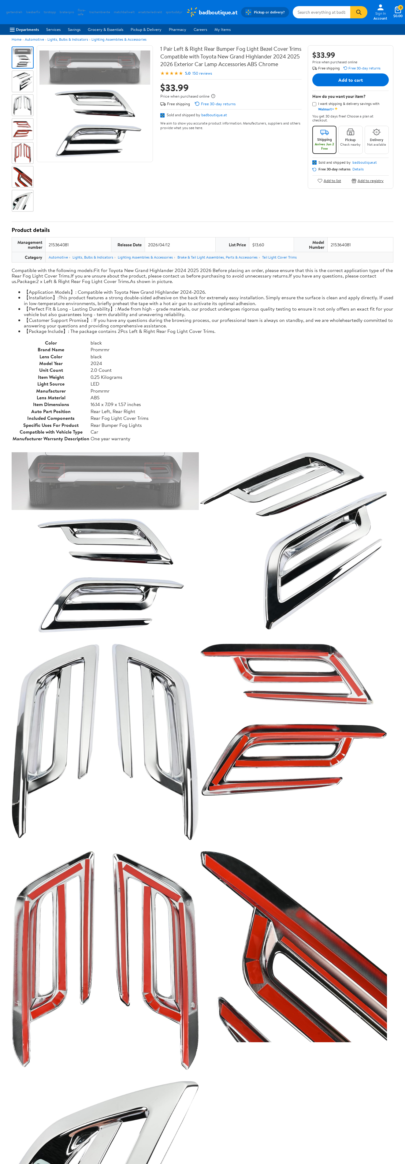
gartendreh (14, 12)
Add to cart (350, 79)
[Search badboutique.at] (321, 12)
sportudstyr (174, 12)
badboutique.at (214, 115)
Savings (74, 29)
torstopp (50, 12)
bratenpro (67, 12)
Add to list (329, 180)
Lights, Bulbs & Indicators (67, 39)
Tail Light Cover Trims (279, 257)
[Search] (358, 12)
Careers (200, 29)
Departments (24, 29)
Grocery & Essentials (105, 29)
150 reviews (202, 73)
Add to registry (367, 180)
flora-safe (82, 12)
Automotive (34, 39)
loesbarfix (33, 12)
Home (16, 39)
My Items (222, 29)
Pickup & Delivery (146, 29)
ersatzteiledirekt (150, 12)
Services (53, 29)
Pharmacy (177, 29)
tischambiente (99, 12)
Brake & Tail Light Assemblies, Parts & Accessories (217, 257)
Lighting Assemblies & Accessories (119, 39)
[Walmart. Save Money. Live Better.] (211, 12)
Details (358, 169)
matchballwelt (124, 12)
